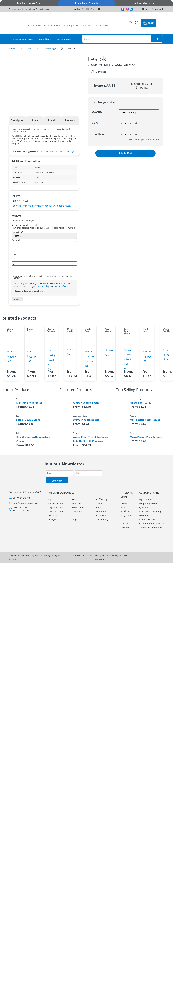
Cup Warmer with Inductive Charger (33, 439)
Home (31, 25)
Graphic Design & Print (29, 2)
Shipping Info (116, 555)
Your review (18, 240)
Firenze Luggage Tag (11, 356)
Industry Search (100, 25)
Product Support (147, 519)
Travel (9, 331)
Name (15, 255)
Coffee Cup (102, 499)
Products (125, 511)
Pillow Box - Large (140, 402)
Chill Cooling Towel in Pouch (51, 360)
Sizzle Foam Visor (166, 354)
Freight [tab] (52, 120)
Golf (74, 515)
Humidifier (49, 151)
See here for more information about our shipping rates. (41, 205)
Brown (37, 167)
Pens (74, 499)
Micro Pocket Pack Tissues (146, 437)
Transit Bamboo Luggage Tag (89, 358)
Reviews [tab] (70, 120)
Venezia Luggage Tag (147, 356)
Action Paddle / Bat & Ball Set (127, 359)
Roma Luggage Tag (31, 356)
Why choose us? (127, 517)
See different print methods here (144, 139)
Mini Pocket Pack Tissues (145, 419)
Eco (29, 48)
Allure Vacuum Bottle (86, 402)
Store (76, 25)
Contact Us (85, 25)
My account (145, 499)
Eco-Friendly (78, 507)
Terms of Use (61, 286)
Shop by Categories (23, 38)
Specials (125, 523)
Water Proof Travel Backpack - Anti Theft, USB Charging (91, 439)
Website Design (24, 555)
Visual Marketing (42, 555)
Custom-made (64, 38)
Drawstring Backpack (86, 419)
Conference (102, 515)
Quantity (97, 111)
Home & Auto (103, 511)
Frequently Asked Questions (148, 505)
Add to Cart (125, 153)
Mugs (75, 519)
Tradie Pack (70, 352)
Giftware (39, 151)
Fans (106, 329)
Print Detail (98, 134)
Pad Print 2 (39, 172)
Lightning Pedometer (29, 402)
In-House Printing (62, 25)
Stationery (77, 503)
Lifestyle (58, 151)
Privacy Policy (42, 286)
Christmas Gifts (55, 511)
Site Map (77, 555)
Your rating (17, 232)
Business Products (57, 503)
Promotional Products (86, 2)
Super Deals (45, 38)
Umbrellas (77, 511)
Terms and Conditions (150, 527)
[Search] (157, 38)
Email (15, 264)
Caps (98, 507)
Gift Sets (70, 329)
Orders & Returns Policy (151, 523)
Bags (50, 499)
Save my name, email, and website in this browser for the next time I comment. (43, 277)
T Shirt (99, 503)
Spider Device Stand (28, 419)
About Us (47, 25)
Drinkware (53, 515)
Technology (50, 48)
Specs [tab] (35, 120)
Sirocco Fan (109, 353)
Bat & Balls (126, 330)
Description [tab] (17, 120)
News (39, 25)
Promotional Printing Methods (150, 513)
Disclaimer (88, 555)
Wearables (51, 331)
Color (95, 122)
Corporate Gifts (55, 507)
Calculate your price (103, 102)
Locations (126, 527)
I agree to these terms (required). (28, 291)
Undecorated (49, 172)
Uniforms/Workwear (144, 2)
